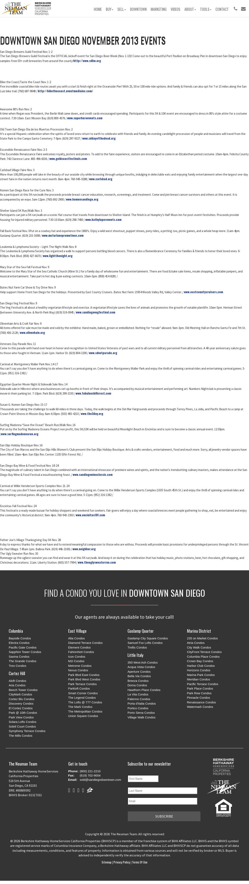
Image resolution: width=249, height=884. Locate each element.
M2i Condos (76, 661)
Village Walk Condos (142, 717)
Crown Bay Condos (200, 661)
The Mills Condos (20, 735)
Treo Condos (17, 665)
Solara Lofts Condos (22, 721)
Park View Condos (21, 717)
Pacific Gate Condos (23, 647)
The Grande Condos (22, 661)
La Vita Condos (138, 694)
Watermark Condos (200, 706)
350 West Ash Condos (143, 662)
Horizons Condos (198, 670)
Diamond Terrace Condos (85, 642)
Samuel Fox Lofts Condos (145, 642)
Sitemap (107, 861)
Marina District (199, 631)
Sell (121, 9)
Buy (109, 9)
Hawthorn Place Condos (144, 690)
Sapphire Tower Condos (25, 652)
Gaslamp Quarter (141, 631)
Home (98, 9)
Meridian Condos (198, 679)
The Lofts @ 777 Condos (85, 702)
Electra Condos (19, 642)
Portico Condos (138, 708)
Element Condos (79, 647)
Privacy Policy (122, 861)
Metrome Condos (80, 665)
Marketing (159, 9)
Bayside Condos (20, 638)
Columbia (16, 631)
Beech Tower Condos (23, 690)
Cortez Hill (17, 673)
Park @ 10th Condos (23, 712)
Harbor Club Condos (201, 665)
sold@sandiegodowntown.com (100, 779)
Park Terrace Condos (82, 684)
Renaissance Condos (201, 702)
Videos (175, 9)
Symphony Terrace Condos (27, 731)
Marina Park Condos (201, 675)
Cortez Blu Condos (21, 699)
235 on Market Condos (202, 638)
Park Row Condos (199, 693)
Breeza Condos (138, 680)
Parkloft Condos (79, 688)
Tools (205, 9)
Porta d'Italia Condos (142, 703)
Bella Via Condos (139, 676)
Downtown (138, 9)
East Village (77, 631)
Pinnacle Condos (198, 697)
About (190, 9)
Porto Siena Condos (141, 712)
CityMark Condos (20, 694)
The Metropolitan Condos (85, 711)
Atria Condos (196, 642)
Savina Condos (19, 656)
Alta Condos (76, 638)
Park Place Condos (200, 688)
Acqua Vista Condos (141, 667)
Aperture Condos (139, 671)
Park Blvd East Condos (84, 675)
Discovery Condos (21, 703)
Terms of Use (139, 861)
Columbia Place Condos (203, 656)
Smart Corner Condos (83, 693)
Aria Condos (17, 685)
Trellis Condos (137, 647)
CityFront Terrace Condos (204, 652)
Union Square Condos (83, 716)
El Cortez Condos (21, 708)
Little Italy (135, 655)
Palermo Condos (139, 699)
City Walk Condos (199, 647)
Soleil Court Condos (22, 726)
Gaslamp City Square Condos (148, 638)
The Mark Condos (80, 706)
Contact (222, 9)
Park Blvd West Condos (84, 679)
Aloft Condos (17, 680)
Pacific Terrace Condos (202, 684)
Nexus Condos (78, 670)
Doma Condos (137, 685)
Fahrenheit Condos (81, 652)
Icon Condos (76, 656)
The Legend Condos (82, 697)
